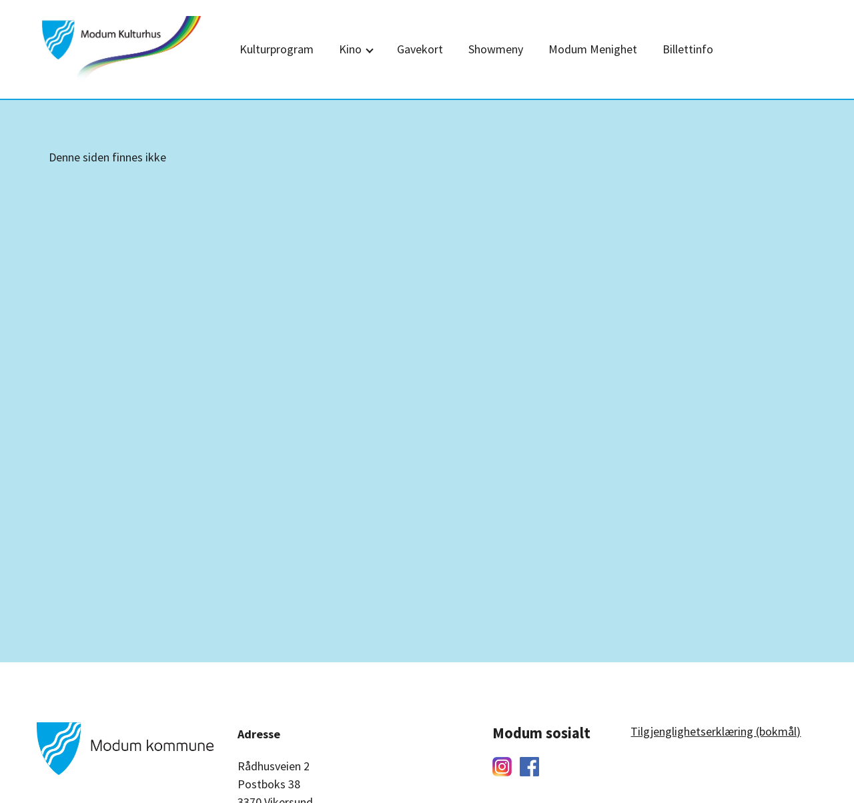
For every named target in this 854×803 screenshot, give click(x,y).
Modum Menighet (592, 49)
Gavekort (420, 49)
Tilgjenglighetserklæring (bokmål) (715, 731)
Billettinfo (688, 49)
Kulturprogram (277, 49)
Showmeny (495, 49)
